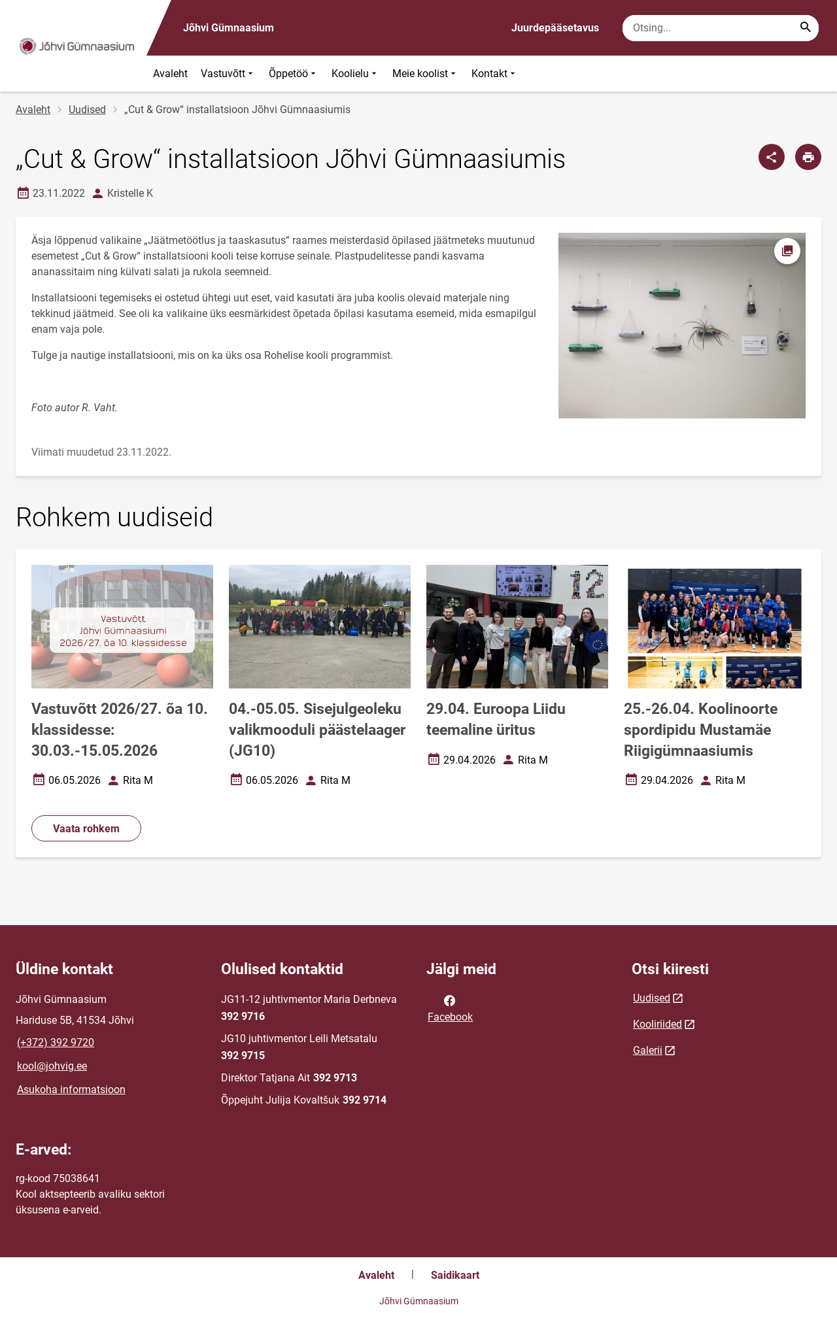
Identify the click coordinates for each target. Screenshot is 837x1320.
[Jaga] (772, 157)
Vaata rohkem (86, 828)
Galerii (647, 1050)
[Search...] (805, 28)
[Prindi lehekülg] (808, 157)
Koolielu (355, 73)
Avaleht (170, 73)
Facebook (450, 1007)
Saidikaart (455, 1275)
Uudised (87, 109)
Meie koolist (425, 73)
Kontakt (494, 73)
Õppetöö (293, 73)
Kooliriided (657, 1024)
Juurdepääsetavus (555, 28)
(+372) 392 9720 (55, 1042)
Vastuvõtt (228, 73)
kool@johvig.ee (52, 1066)
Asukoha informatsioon (71, 1089)
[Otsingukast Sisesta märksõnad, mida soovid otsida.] (721, 28)
